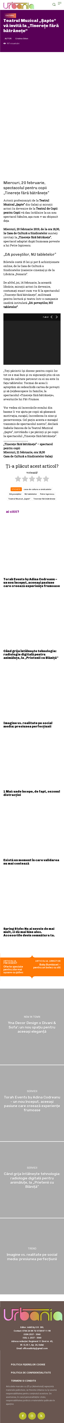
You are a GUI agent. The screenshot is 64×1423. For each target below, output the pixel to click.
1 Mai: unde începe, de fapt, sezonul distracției (31, 793)
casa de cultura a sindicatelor (38, 489)
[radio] (18, 479)
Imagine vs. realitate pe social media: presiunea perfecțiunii (27, 724)
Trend (32, 1249)
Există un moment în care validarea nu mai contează (31, 861)
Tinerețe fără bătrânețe (44, 498)
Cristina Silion (21, 38)
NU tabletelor (31, 494)
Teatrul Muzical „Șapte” (19, 498)
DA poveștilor (15, 494)
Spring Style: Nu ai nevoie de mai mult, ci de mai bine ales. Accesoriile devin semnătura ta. (29, 932)
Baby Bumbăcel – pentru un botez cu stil (47, 966)
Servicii (32, 1091)
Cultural (9, 15)
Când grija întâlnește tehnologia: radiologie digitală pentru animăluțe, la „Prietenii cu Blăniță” (30, 654)
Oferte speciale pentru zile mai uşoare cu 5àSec (13, 969)
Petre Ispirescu (47, 494)
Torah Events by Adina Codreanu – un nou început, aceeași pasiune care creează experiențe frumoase (31, 582)
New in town (32, 1017)
